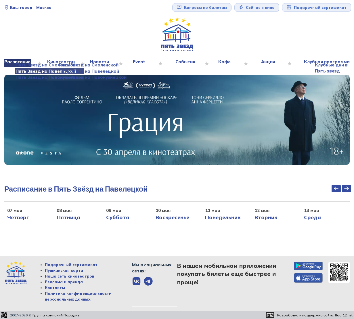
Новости (101, 63)
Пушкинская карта (64, 270)
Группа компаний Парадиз (55, 315)
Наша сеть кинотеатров (69, 276)
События (186, 63)
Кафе (225, 63)
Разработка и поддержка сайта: (315, 315)
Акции (268, 63)
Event (141, 63)
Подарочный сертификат (317, 7)
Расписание (20, 63)
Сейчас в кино (257, 7)
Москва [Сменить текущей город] (27, 7)
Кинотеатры (63, 63)
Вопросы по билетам (202, 7)
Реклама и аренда (64, 282)
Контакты (55, 287)
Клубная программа (325, 63)
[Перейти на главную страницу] (177, 34)
